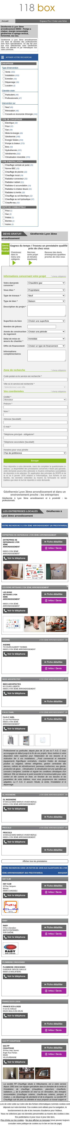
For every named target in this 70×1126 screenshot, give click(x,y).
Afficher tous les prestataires (35, 861)
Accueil (5, 21)
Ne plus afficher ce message (37, 1120)
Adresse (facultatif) (12, 419)
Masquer (62, 530)
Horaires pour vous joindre (16, 450)
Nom (6, 411)
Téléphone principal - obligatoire (19, 434)
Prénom (8, 403)
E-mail (7, 426)
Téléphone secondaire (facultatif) (19, 442)
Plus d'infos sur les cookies (12, 1120)
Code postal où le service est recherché (23, 376)
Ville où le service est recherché (19, 384)
